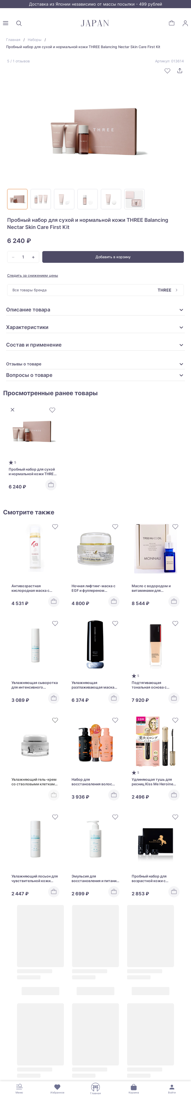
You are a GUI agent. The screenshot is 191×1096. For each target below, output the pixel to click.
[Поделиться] (180, 71)
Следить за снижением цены (32, 275)
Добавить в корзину (113, 257)
